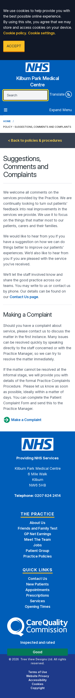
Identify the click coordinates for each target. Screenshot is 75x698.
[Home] (37, 76)
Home (7, 121)
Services (37, 601)
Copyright (38, 688)
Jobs (37, 545)
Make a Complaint (22, 419)
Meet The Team (37, 539)
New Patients (37, 584)
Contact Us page (24, 297)
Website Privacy (37, 676)
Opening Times (37, 606)
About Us (37, 523)
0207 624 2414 (47, 495)
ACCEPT (14, 46)
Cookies (37, 684)
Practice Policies (37, 556)
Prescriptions (37, 595)
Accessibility (38, 680)
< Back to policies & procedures (35, 140)
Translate (60, 94)
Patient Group (37, 551)
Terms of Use (37, 672)
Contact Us (37, 578)
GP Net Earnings (37, 534)
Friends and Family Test (37, 528)
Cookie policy (14, 33)
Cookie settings (41, 33)
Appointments (37, 590)
